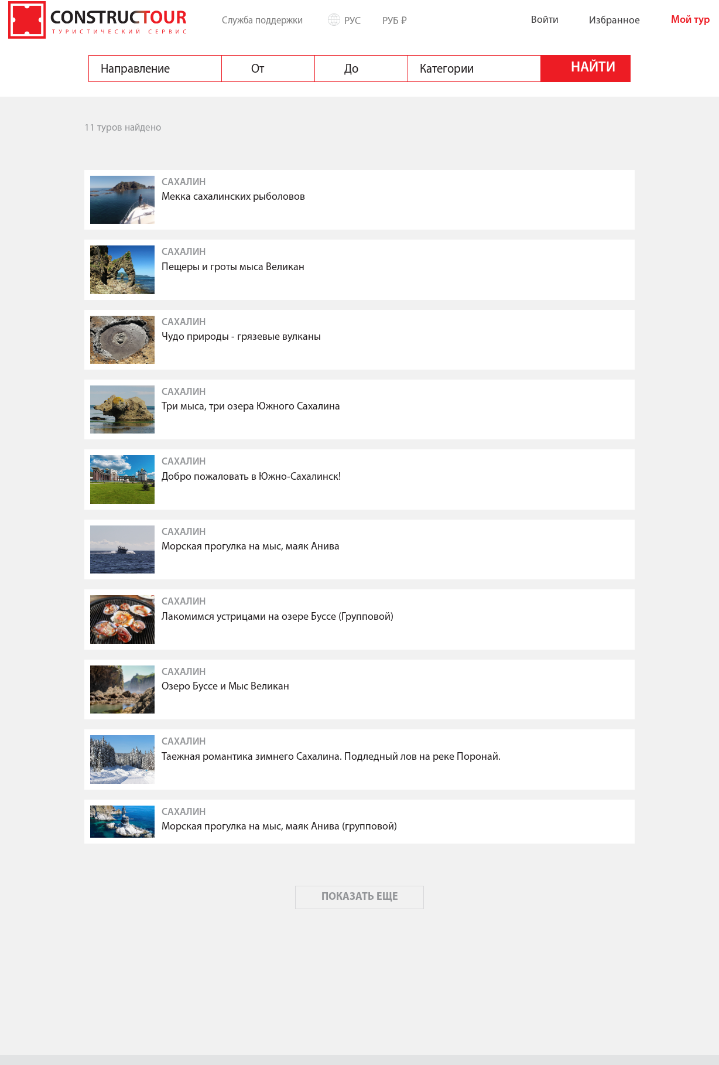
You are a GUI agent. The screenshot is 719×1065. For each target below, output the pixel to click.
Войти (535, 19)
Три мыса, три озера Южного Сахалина (251, 406)
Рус (356, 20)
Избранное (605, 20)
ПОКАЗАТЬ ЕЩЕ (359, 897)
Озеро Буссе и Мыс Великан (225, 686)
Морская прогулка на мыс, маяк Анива (251, 546)
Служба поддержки (262, 20)
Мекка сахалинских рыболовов (233, 197)
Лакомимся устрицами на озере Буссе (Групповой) (277, 617)
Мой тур (681, 20)
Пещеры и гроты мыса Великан (233, 267)
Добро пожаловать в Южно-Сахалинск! (251, 477)
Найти (593, 68)
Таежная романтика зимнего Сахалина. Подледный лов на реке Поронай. (331, 757)
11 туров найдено (122, 128)
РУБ (399, 20)
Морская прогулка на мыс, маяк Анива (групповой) (279, 826)
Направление (135, 69)
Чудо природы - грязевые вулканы (241, 337)
